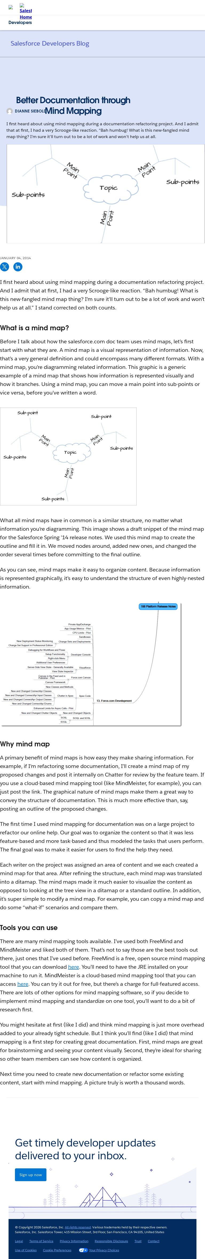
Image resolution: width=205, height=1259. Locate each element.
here (73, 966)
